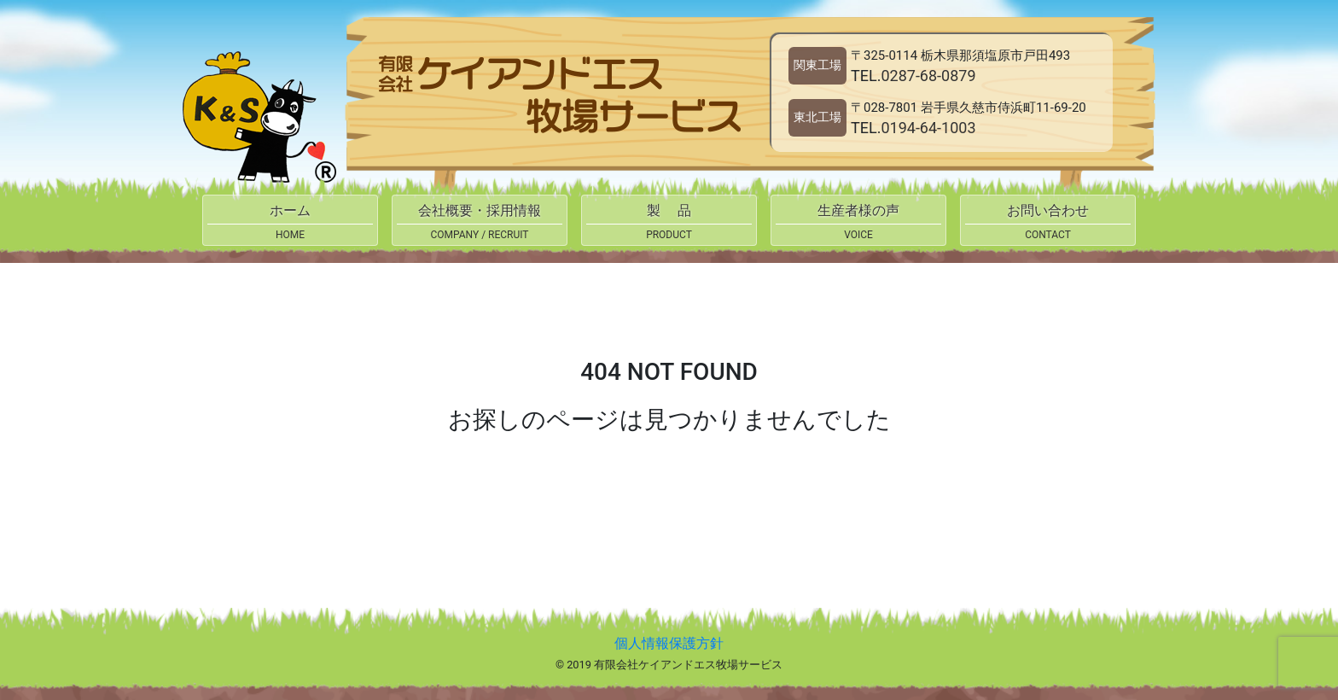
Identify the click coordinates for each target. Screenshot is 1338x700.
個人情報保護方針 (669, 643)
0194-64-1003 (928, 128)
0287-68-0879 (928, 76)
